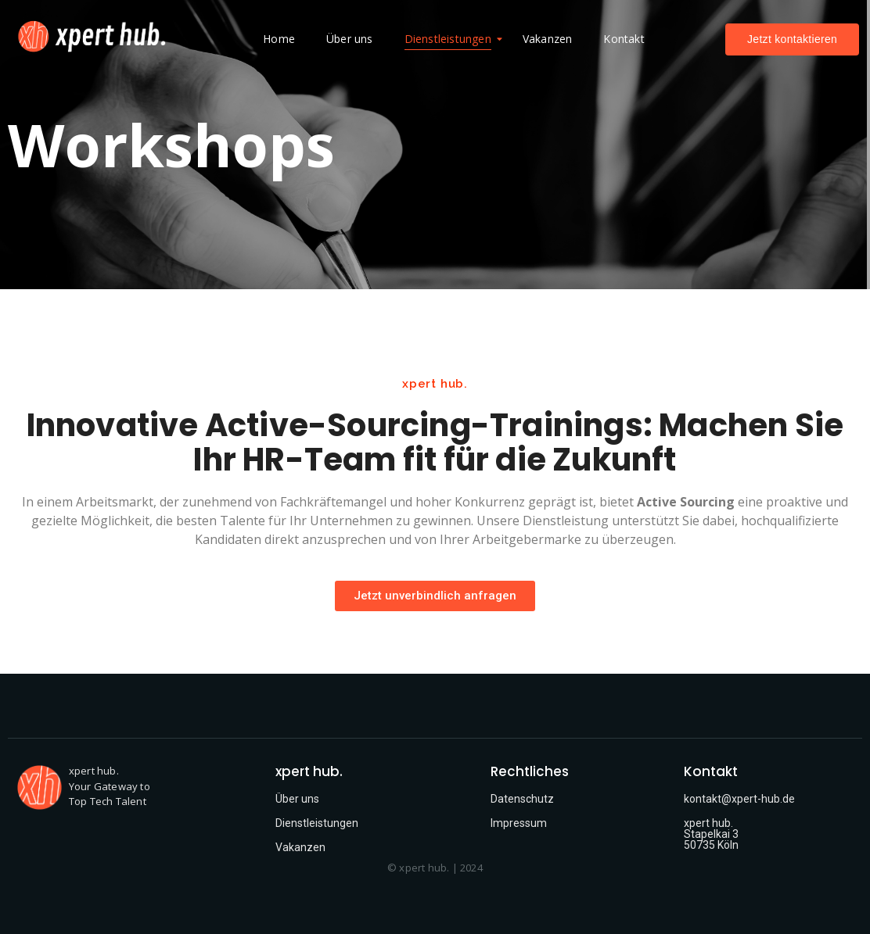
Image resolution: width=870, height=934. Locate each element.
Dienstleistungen (451, 38)
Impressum (519, 823)
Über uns (349, 38)
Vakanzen (548, 38)
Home (279, 38)
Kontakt (623, 38)
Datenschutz (522, 799)
